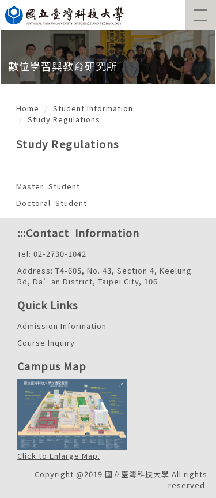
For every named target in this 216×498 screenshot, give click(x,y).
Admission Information (62, 325)
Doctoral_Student (51, 202)
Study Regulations (64, 119)
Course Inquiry (46, 342)
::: (21, 232)
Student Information (93, 108)
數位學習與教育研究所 (63, 65)
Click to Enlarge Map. (58, 455)
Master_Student (48, 186)
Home (27, 108)
